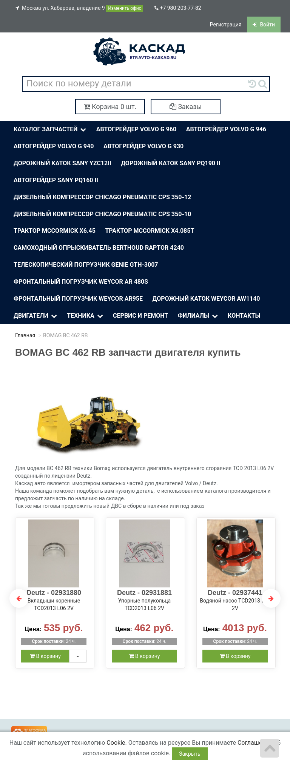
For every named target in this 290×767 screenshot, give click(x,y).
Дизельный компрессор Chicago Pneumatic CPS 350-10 (102, 214)
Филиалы (198, 316)
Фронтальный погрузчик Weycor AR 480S (81, 281)
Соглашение (255, 742)
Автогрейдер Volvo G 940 (54, 146)
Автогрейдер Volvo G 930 (143, 146)
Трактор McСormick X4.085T (149, 230)
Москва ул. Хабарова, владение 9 (79, 8)
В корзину (45, 656)
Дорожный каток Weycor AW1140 (206, 298)
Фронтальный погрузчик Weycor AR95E (78, 298)
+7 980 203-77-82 (177, 8)
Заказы (186, 107)
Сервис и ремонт (140, 315)
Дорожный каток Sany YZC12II (62, 163)
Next (271, 598)
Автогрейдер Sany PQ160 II (56, 180)
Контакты (244, 315)
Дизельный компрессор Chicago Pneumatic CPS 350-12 (102, 197)
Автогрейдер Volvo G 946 (226, 129)
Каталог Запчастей (51, 130)
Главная (25, 335)
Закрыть (190, 754)
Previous (18, 598)
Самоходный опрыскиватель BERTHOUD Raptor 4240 (99, 247)
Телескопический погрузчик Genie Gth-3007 (86, 264)
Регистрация (226, 25)
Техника (85, 316)
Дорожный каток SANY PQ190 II (170, 163)
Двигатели (36, 316)
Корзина (110, 107)
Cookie (115, 742)
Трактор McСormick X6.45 (55, 230)
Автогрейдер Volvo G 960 (136, 129)
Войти (264, 25)
